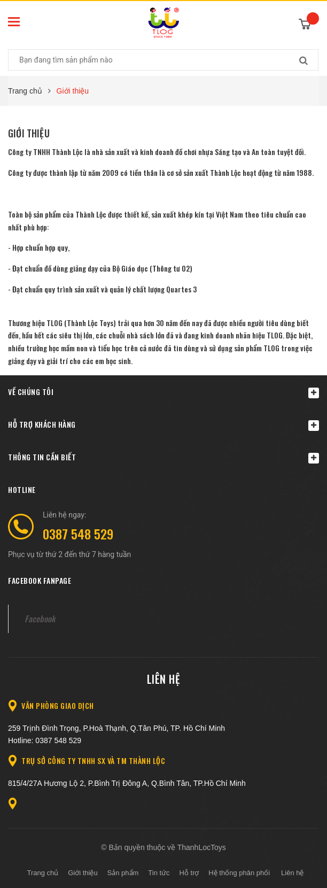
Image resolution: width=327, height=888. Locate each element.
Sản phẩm (123, 873)
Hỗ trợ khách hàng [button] (163, 425)
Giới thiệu (29, 133)
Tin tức (158, 873)
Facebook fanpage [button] (39, 580)
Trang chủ (43, 873)
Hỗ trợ (189, 873)
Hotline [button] (22, 489)
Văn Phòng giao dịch (57, 705)
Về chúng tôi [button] (163, 392)
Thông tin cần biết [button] (163, 457)
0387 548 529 (78, 533)
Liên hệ (164, 679)
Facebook (40, 618)
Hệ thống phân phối (239, 873)
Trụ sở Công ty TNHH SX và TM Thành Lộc (93, 760)
